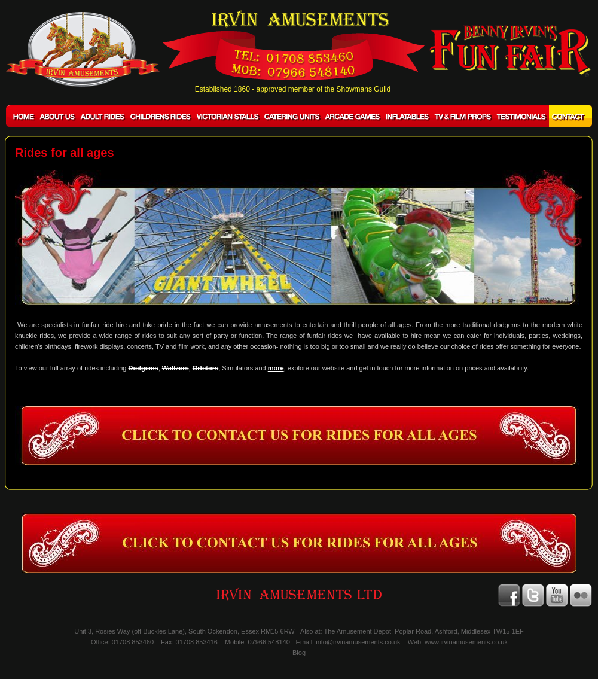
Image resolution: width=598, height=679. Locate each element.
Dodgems (143, 368)
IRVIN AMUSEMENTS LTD (299, 594)
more (276, 368)
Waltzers (175, 368)
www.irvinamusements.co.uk (466, 641)
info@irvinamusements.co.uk (358, 641)
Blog (299, 652)
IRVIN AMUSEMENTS (83, 49)
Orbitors (205, 368)
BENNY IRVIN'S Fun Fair (510, 51)
